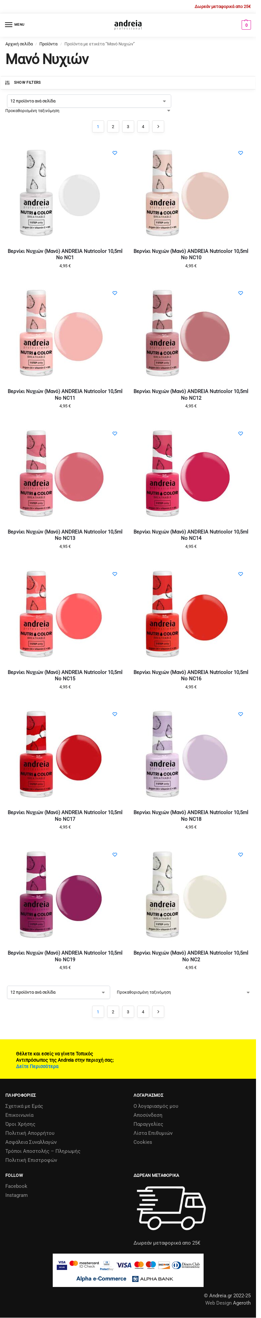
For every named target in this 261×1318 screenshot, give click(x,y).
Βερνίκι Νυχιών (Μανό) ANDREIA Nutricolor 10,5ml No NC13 (65, 535)
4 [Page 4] (143, 126)
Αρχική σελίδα (19, 43)
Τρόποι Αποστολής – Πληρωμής (42, 1151)
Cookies (143, 1142)
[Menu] (15, 25)
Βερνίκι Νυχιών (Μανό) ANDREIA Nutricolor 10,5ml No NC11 (65, 394)
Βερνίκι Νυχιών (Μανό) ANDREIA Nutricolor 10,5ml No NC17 (65, 815)
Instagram (16, 1195)
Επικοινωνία (19, 1115)
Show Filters (22, 83)
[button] (245, 25)
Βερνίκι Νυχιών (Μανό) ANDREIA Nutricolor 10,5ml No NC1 (65, 254)
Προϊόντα (48, 43)
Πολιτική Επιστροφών (31, 1160)
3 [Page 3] (128, 126)
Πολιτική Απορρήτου (29, 1133)
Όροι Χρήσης (20, 1124)
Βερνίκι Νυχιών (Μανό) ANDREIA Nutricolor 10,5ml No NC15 (65, 675)
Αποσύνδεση (148, 1115)
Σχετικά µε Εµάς (24, 1106)
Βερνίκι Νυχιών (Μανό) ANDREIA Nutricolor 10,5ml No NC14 (191, 535)
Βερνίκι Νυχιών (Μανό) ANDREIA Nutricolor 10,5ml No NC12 (191, 394)
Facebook (16, 1186)
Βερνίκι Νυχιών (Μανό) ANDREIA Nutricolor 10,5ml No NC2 (191, 956)
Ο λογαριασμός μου (156, 1106)
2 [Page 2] (113, 126)
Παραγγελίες (148, 1124)
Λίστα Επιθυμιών (153, 1133)
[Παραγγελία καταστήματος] (88, 111)
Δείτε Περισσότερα (37, 1066)
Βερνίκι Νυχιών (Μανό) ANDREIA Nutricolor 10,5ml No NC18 (191, 815)
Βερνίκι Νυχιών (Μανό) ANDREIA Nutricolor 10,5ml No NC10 (191, 254)
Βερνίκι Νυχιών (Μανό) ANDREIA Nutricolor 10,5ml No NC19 (65, 956)
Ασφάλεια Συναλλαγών (31, 1142)
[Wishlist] (115, 153)
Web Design (218, 1303)
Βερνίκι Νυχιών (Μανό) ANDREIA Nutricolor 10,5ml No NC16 (191, 675)
